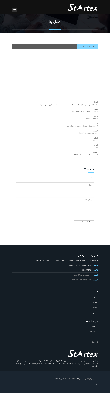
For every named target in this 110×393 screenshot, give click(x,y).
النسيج (96, 297)
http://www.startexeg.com (88, 133)
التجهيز (95, 313)
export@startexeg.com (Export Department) (82, 126)
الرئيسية (95, 326)
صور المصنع (94, 337)
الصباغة (95, 302)
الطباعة (95, 307)
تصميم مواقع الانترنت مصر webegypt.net (81, 379)
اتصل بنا (95, 342)
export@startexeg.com (82, 275)
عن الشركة (94, 331)
